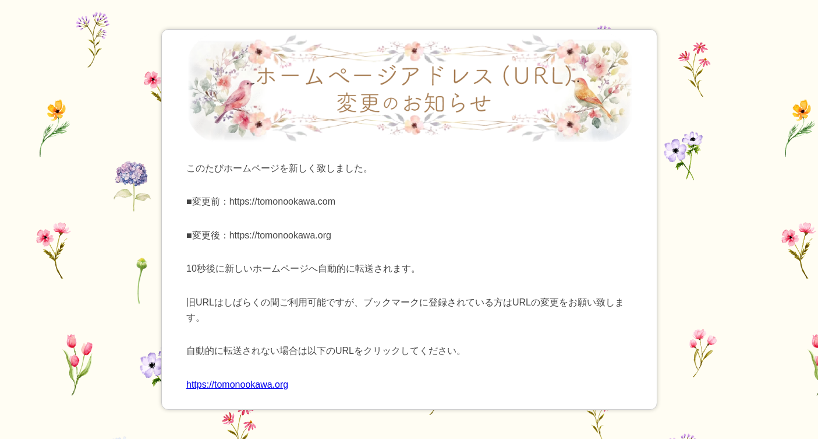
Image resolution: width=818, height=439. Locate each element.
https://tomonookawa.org (237, 384)
